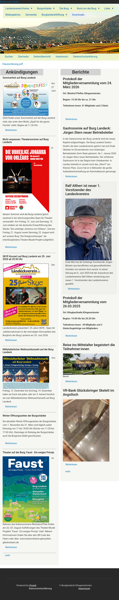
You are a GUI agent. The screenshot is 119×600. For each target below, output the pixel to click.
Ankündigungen (22, 72)
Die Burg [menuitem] (65, 9)
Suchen (9, 56)
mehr (7, 555)
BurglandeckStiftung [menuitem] (53, 15)
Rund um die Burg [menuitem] (87, 9)
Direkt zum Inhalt (9, 1)
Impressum (62, 56)
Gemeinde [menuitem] (31, 14)
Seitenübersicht (42, 56)
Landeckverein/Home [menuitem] (18, 9)
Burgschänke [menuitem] (45, 9)
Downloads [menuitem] (78, 14)
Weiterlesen (11, 130)
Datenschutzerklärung (85, 56)
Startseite (23, 56)
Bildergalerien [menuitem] (12, 14)
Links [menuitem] (108, 9)
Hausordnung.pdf (12, 64)
